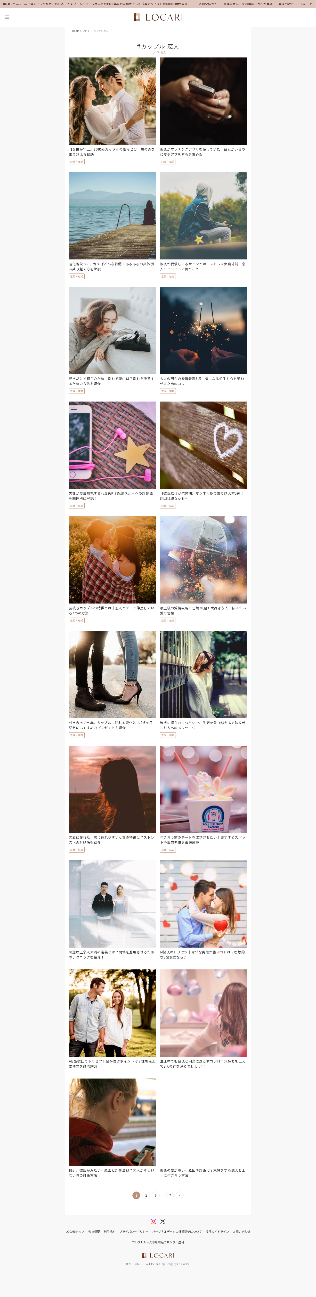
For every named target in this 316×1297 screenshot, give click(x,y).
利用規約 (109, 1231)
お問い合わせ (241, 1231)
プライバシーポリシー (133, 1231)
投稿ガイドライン (217, 1231)
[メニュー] (7, 17)
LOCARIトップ (79, 31)
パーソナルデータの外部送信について (177, 1231)
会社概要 (94, 1231)
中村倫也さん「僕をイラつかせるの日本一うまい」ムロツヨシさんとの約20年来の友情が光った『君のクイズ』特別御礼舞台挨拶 (98, 4)
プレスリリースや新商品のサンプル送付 (158, 1242)
